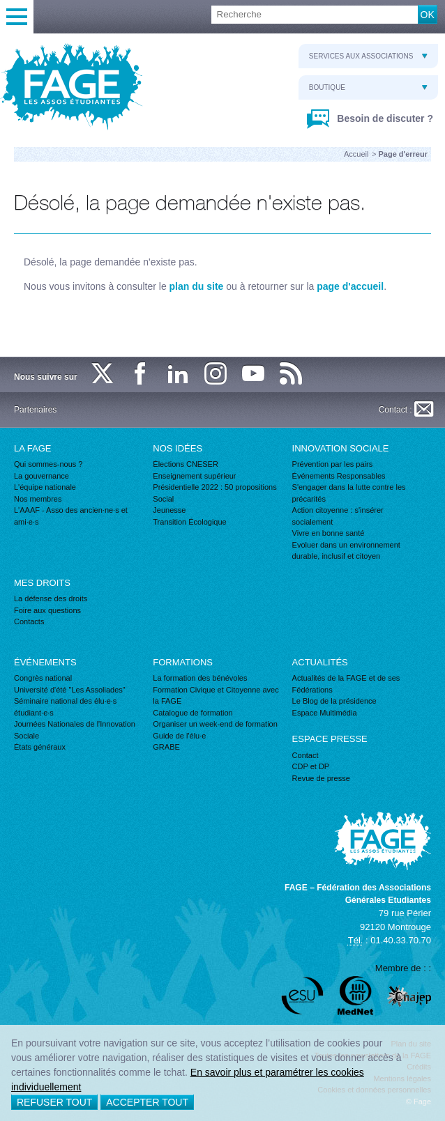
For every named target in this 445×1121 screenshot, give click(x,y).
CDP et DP (311, 766)
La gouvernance (41, 476)
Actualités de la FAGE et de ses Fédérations (346, 684)
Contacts (29, 621)
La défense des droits (50, 598)
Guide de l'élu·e (179, 736)
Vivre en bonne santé (328, 533)
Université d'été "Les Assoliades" (70, 690)
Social (163, 499)
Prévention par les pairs (332, 464)
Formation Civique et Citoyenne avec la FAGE (215, 696)
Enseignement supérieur (194, 476)
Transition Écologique (189, 522)
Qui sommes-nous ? (48, 464)
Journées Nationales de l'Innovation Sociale (74, 730)
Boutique (368, 87)
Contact (305, 755)
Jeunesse (169, 510)
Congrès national (43, 678)
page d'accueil (350, 286)
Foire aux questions (47, 610)
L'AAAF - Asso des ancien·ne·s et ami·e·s (71, 516)
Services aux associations (368, 56)
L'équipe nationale (45, 487)
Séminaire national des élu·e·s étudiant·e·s (65, 707)
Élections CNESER (185, 464)
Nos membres (37, 499)
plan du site (196, 286)
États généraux (40, 747)
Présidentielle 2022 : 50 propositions (214, 487)
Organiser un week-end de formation (215, 724)
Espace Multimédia (324, 713)
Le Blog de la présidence (334, 701)
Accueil (356, 154)
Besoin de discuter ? (383, 118)
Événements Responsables (339, 476)
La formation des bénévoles (200, 678)
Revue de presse (321, 778)
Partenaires (35, 410)
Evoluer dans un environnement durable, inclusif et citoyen (346, 551)
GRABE (166, 747)
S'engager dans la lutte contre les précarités (349, 493)
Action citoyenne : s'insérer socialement (338, 516)
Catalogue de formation (192, 713)
